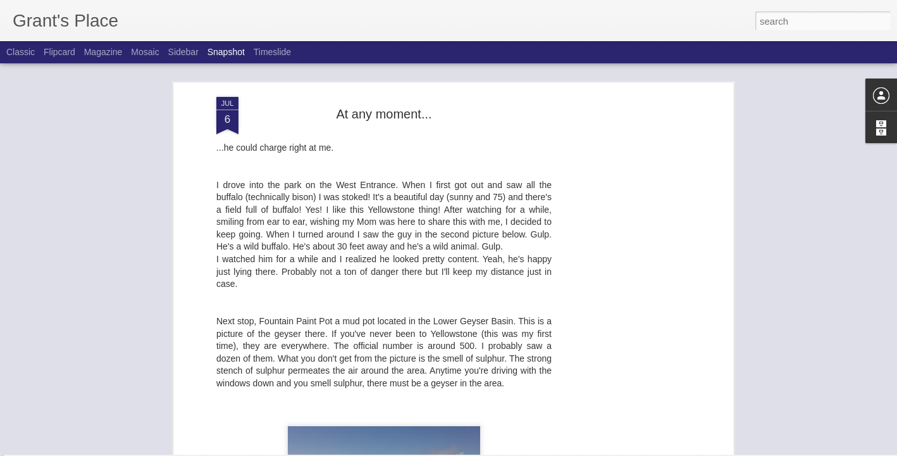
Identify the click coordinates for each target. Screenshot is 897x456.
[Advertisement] (621, 248)
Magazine (103, 52)
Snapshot (226, 52)
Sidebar (183, 52)
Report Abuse (525, 449)
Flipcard (59, 52)
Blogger (488, 449)
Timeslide (272, 52)
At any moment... (383, 66)
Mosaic (145, 52)
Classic (20, 52)
